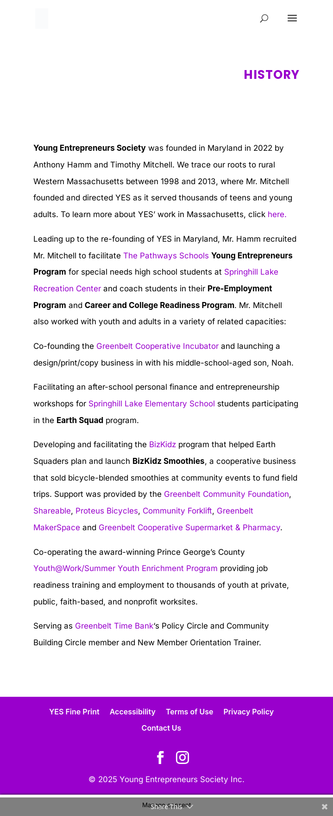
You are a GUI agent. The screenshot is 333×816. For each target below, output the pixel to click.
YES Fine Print (74, 711)
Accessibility (133, 711)
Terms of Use (190, 711)
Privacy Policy (248, 711)
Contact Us (162, 727)
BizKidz (162, 444)
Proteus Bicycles (106, 510)
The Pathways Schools (167, 255)
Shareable (52, 510)
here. (277, 214)
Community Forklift (177, 510)
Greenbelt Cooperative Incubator (157, 346)
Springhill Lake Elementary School (151, 403)
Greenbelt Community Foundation (226, 494)
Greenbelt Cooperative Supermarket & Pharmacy (189, 527)
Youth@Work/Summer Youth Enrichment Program (125, 568)
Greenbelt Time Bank (114, 625)
